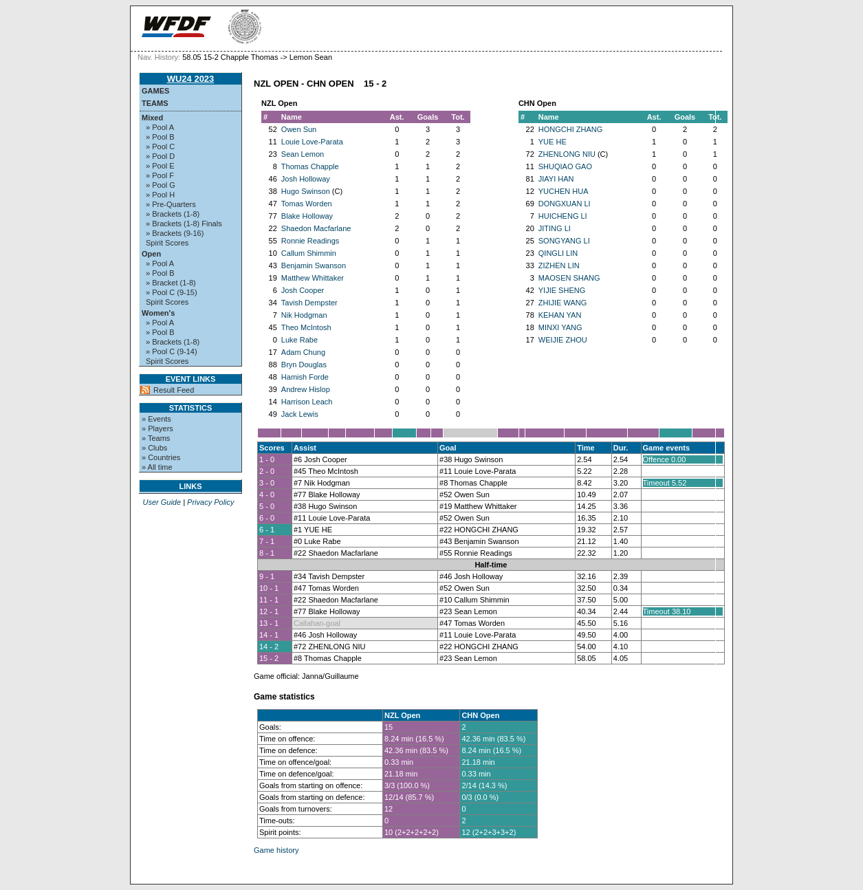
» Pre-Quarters (171, 204)
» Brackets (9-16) (175, 233)
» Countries (161, 457)
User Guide (161, 502)
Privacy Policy (210, 502)
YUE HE (552, 142)
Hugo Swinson (305, 191)
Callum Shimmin (308, 253)
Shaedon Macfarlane (316, 228)
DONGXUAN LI (564, 203)
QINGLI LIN (558, 253)
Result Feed (173, 390)
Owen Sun (298, 129)
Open (151, 254)
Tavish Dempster (309, 303)
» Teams (156, 438)
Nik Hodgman (304, 315)
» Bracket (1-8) (171, 283)
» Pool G (160, 185)
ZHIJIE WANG (562, 303)
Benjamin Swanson (313, 265)
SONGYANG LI (564, 241)
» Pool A (160, 127)
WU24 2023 (191, 79)
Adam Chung (303, 352)
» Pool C (160, 146)
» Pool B (160, 137)
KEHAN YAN (560, 315)
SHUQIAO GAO (565, 166)
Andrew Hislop (305, 389)
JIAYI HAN (556, 179)
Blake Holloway (307, 216)
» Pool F (160, 175)
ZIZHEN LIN (559, 265)
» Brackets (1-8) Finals (184, 223)
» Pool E (160, 166)
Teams (155, 103)
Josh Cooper (302, 290)
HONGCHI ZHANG (570, 129)
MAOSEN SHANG (569, 278)
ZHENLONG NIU (567, 154)
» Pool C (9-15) (171, 292)
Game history (276, 850)
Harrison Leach (307, 402)
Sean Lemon (302, 154)
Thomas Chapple (310, 166)
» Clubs (154, 448)
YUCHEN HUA (563, 191)
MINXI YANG (560, 327)
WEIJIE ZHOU (562, 340)
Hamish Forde (305, 377)
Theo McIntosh (306, 327)
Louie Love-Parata (312, 142)
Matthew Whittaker (312, 278)
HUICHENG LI (562, 216)
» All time (157, 467)
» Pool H (160, 195)
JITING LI (554, 228)
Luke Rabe (299, 340)
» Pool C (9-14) (171, 351)
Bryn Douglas (304, 364)
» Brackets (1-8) (172, 214)
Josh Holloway (305, 179)
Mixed (152, 117)
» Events (156, 419)
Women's (158, 313)
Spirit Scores (167, 243)
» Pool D (160, 156)
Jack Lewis (299, 414)
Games (155, 91)
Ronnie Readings (310, 241)
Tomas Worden (306, 203)
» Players (157, 428)
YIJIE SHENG (561, 290)
